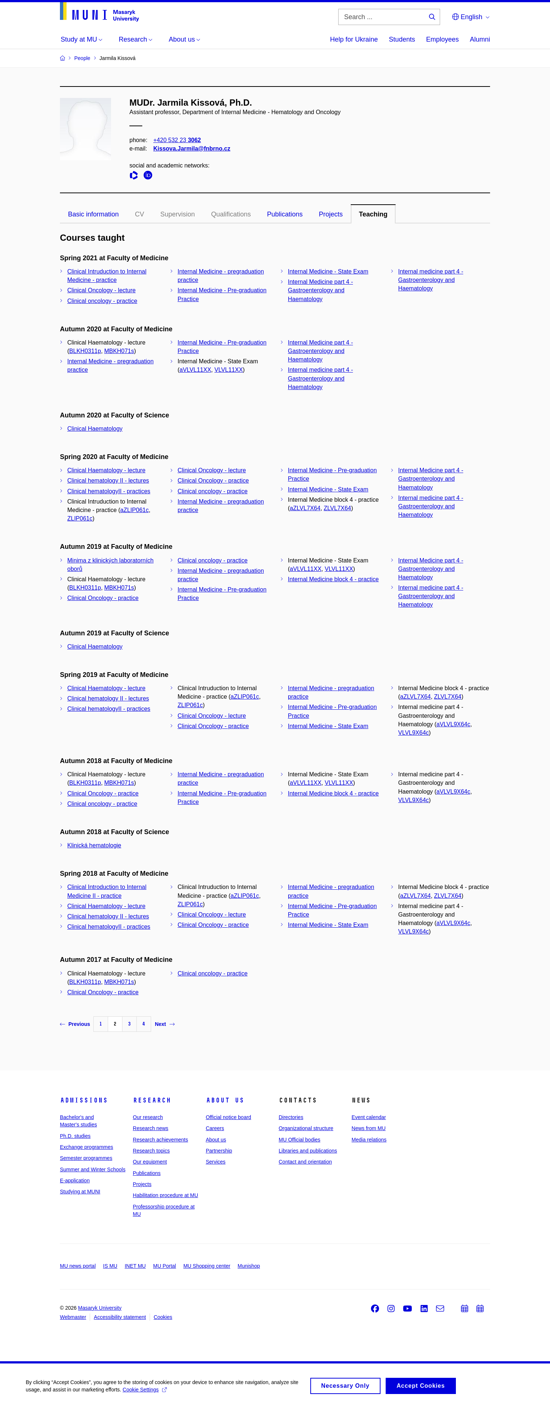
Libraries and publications (308, 1151)
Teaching (373, 214)
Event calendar (368, 1117)
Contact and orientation (305, 1162)
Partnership (219, 1151)
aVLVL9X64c (453, 724)
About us (225, 1100)
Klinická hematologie (94, 845)
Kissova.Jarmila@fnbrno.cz (191, 148)
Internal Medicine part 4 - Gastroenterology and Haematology (320, 290)
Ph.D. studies (75, 1136)
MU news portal (78, 1266)
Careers (215, 1128)
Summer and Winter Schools (92, 1169)
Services (216, 1162)
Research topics (151, 1151)
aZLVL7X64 (305, 508)
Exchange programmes (86, 1147)
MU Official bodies (299, 1140)
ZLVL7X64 (337, 508)
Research (152, 1100)
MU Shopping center (207, 1266)
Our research (148, 1117)
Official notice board (228, 1117)
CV (139, 214)
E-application (75, 1180)
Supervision (177, 214)
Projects (331, 214)
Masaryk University (99, 1308)
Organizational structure (306, 1128)
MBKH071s (119, 351)
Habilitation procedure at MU (165, 1195)
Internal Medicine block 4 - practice (333, 579)
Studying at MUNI (80, 1191)
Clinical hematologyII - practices (108, 491)
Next (164, 1024)
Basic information (93, 214)
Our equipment (150, 1162)
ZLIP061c (79, 518)
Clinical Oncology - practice (213, 480)
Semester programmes (86, 1158)
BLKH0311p (85, 351)
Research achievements (160, 1140)
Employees (442, 39)
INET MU (135, 1266)
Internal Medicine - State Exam (328, 271)
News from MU (368, 1128)
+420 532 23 (177, 140)
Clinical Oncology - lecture (101, 290)
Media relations (368, 1140)
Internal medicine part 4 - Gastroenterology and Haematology (430, 280)
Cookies (163, 1317)
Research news (150, 1128)
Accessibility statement (120, 1317)
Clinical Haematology (94, 429)
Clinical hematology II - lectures (108, 480)
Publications (285, 214)
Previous (75, 1024)
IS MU (110, 1266)
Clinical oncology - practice (102, 301)
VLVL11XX (228, 370)
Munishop (249, 1266)
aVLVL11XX (195, 370)
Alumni (480, 39)
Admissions (84, 1100)
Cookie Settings (145, 1392)
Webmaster (73, 1317)
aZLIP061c (134, 510)
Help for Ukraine (354, 39)
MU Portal (164, 1266)
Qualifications (231, 214)
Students (402, 39)
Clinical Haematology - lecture (106, 470)
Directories (291, 1117)
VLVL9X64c (413, 733)
